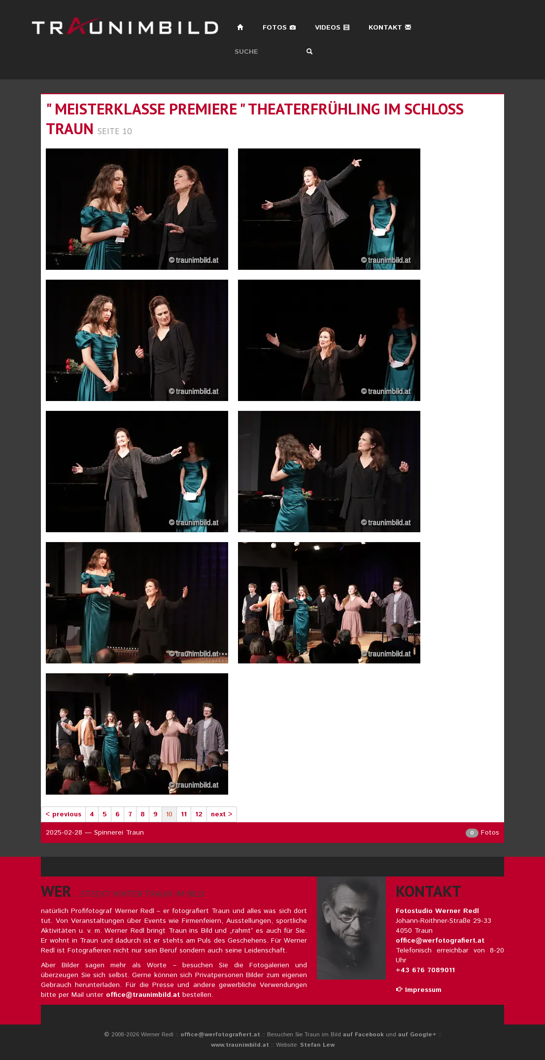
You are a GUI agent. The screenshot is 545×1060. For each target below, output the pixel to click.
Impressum (419, 990)
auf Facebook (363, 1034)
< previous (63, 814)
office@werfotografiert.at (440, 941)
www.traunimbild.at (240, 1045)
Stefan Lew (317, 1045)
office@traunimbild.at (143, 995)
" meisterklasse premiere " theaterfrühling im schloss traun (255, 119)
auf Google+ (417, 1034)
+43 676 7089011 (425, 970)
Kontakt (390, 28)
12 (199, 814)
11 (184, 814)
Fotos (279, 28)
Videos (332, 28)
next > (222, 814)
